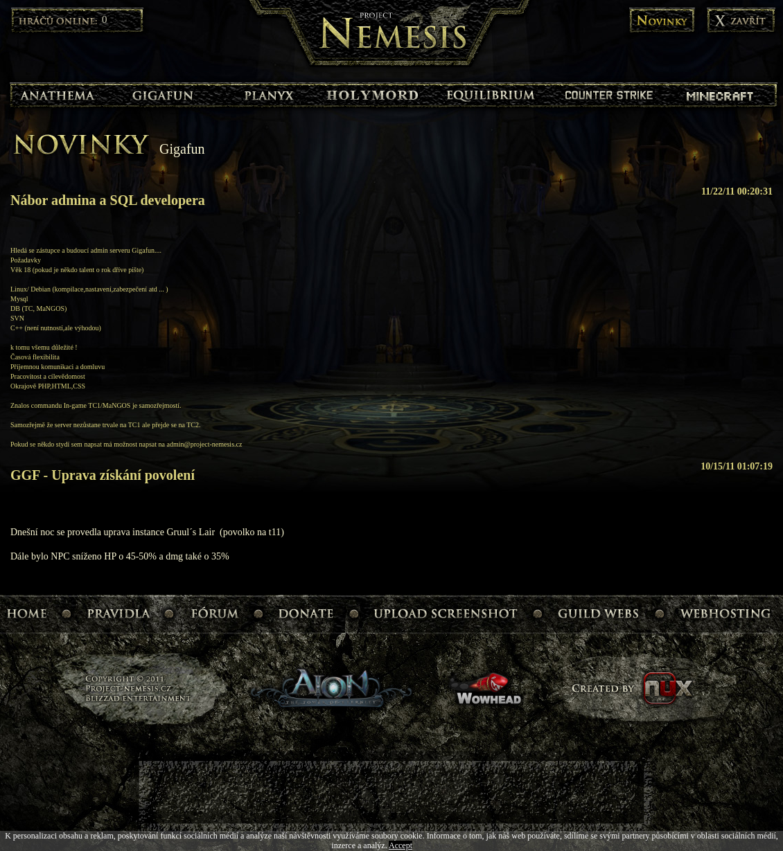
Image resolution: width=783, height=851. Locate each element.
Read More (433, 845)
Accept (400, 845)
